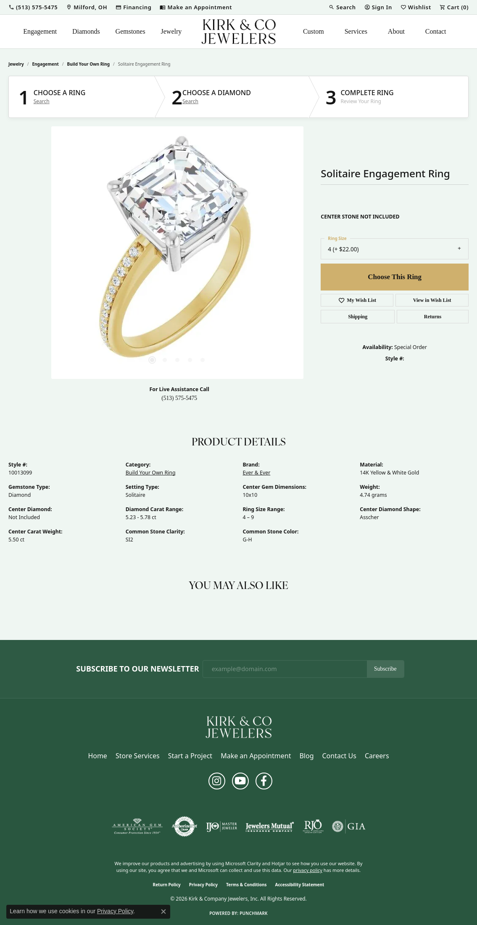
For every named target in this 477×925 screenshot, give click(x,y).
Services (356, 31)
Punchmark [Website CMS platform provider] (254, 913)
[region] (177, 252)
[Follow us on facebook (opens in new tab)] (264, 781)
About (396, 31)
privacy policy (307, 870)
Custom (313, 31)
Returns (432, 317)
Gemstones (130, 31)
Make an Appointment (256, 755)
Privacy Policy (203, 884)
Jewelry (171, 31)
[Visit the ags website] (137, 826)
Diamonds (86, 31)
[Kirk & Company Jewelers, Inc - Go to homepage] (238, 726)
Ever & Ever (257, 472)
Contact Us (339, 755)
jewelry (16, 64)
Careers (377, 755)
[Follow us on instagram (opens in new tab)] (216, 781)
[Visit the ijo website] (221, 826)
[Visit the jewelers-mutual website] (269, 826)
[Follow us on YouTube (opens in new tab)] (240, 781)
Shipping (357, 317)
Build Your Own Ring (88, 64)
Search (42, 101)
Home (97, 755)
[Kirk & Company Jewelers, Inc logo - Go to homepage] (239, 31)
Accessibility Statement (299, 884)
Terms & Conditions (246, 884)
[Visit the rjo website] (313, 826)
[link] (86, 7)
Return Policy (167, 884)
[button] (33, 7)
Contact (435, 31)
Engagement (40, 31)
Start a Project (190, 755)
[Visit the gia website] (349, 826)
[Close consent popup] (163, 911)
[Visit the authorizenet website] (184, 826)
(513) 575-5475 (179, 398)
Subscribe (385, 669)
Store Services (138, 755)
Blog (306, 755)
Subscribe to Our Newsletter (137, 669)
